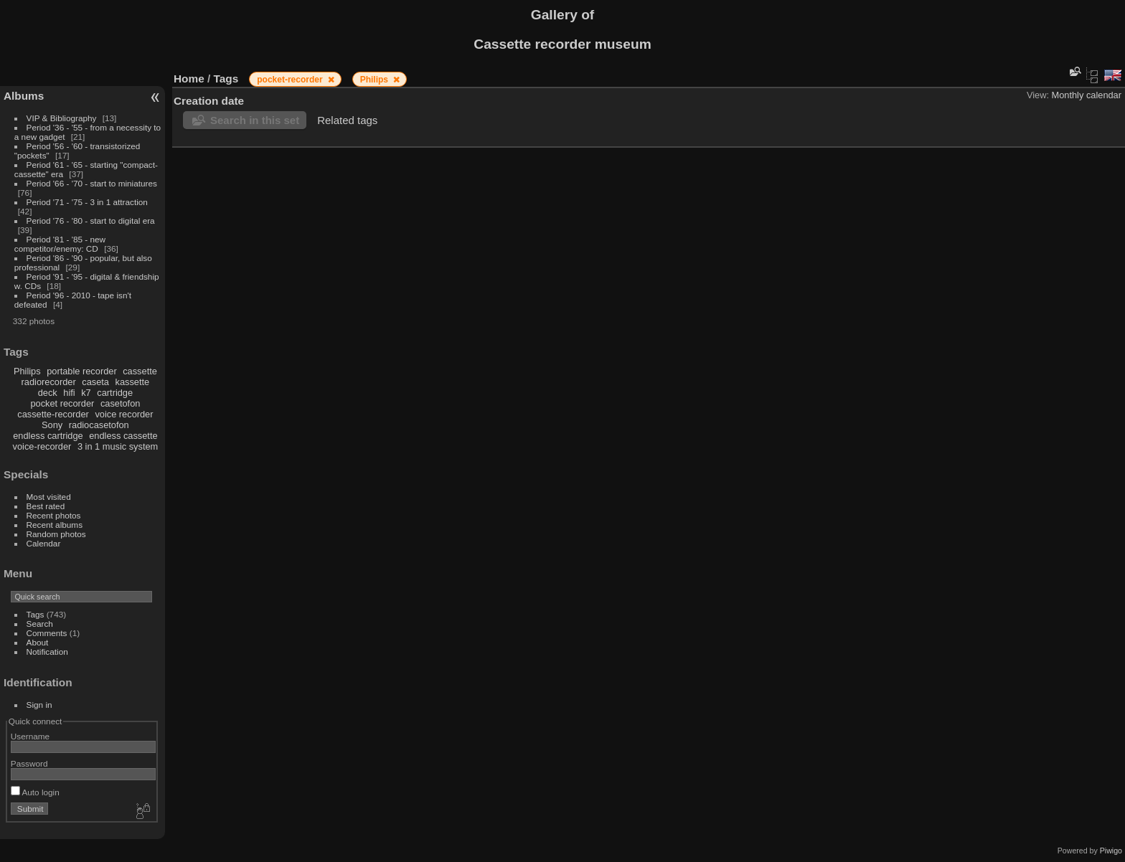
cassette (140, 371)
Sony (52, 425)
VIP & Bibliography (63, 118)
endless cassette (123, 435)
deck (47, 392)
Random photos (56, 534)
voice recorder (124, 414)
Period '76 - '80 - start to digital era (91, 220)
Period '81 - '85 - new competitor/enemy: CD (59, 244)
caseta (95, 381)
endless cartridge (48, 435)
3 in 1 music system (117, 446)
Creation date (209, 101)
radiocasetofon (99, 425)
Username (30, 736)
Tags (35, 614)
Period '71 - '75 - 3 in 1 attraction (87, 202)
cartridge (115, 392)
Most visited (49, 496)
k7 (86, 392)
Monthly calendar (1086, 95)
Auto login (35, 792)
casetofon (120, 403)
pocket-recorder (291, 80)
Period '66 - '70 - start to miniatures (92, 183)
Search (40, 623)
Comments (47, 633)
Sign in (39, 704)
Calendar (44, 543)
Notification (47, 651)
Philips (27, 371)
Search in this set (254, 120)
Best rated (46, 506)
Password (29, 763)
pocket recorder (62, 403)
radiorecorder (49, 381)
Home (189, 78)
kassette (133, 381)
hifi (69, 392)
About (38, 642)
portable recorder (81, 371)
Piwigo (1111, 850)
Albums (24, 96)
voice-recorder (42, 446)
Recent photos (54, 515)
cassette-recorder (53, 414)
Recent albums (55, 524)
